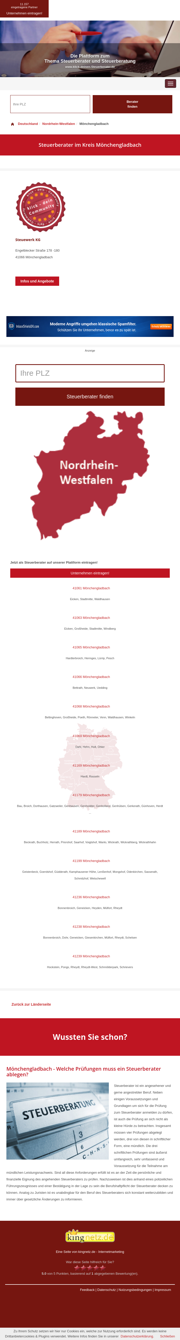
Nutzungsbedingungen (135, 1290)
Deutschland (24, 124)
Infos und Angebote (37, 281)
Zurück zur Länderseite (31, 1004)
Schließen (167, 1336)
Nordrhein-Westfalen (58, 124)
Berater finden (132, 104)
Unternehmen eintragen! (90, 573)
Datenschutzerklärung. (137, 1336)
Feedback (87, 1290)
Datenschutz (106, 1290)
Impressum (163, 1290)
